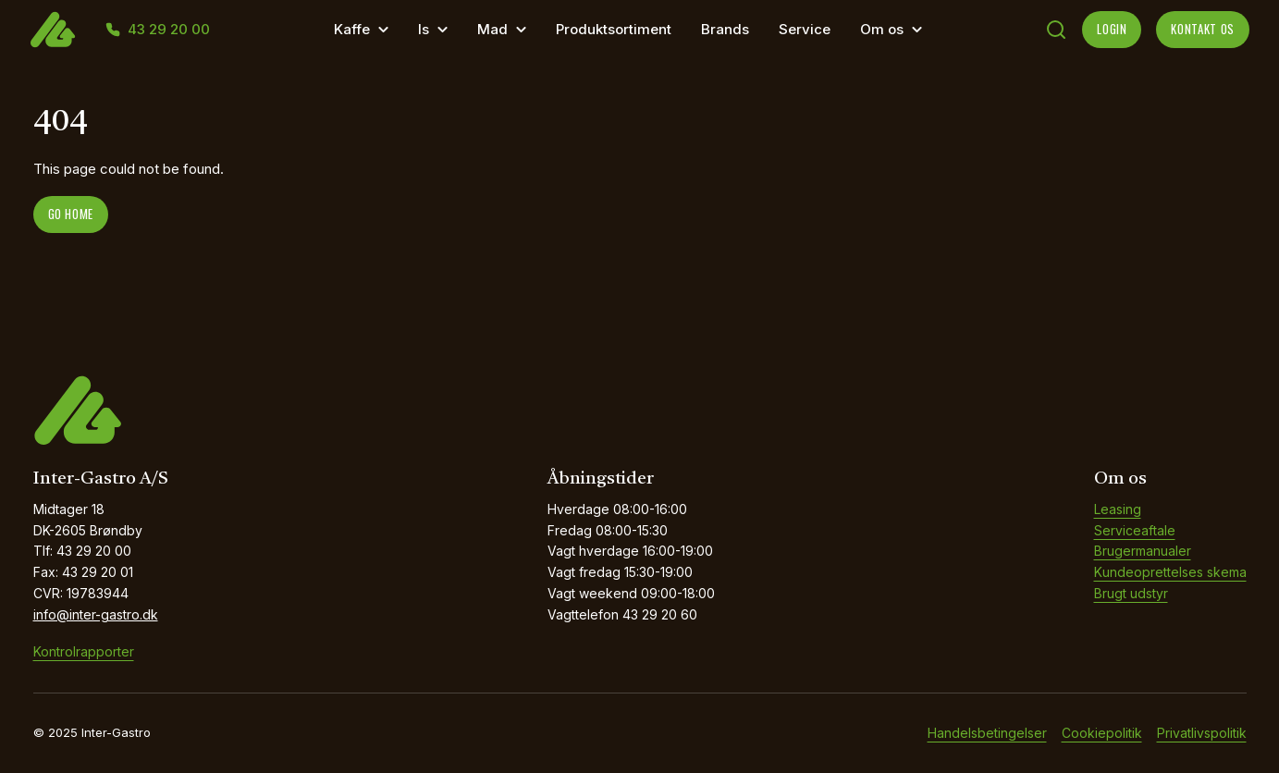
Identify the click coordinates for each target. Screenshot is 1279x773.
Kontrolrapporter (83, 651)
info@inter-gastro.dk (95, 614)
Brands (725, 29)
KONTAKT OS (1203, 28)
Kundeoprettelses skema (1170, 572)
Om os (882, 29)
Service (804, 29)
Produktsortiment (613, 29)
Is (423, 29)
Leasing (1117, 509)
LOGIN (1111, 28)
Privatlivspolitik (1202, 733)
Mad (492, 29)
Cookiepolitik (1102, 733)
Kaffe (352, 29)
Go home (71, 213)
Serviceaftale (1134, 530)
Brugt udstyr (1131, 593)
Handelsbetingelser (987, 733)
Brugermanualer (1142, 550)
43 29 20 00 (169, 29)
